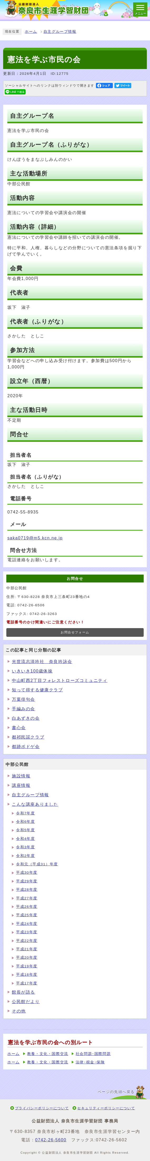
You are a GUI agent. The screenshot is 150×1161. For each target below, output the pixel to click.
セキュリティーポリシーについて (106, 1108)
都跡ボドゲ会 (26, 746)
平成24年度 (26, 924)
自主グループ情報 (59, 32)
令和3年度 (25, 847)
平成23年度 (26, 932)
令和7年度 (25, 813)
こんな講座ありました (35, 804)
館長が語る (23, 992)
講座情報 (21, 785)
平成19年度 (26, 966)
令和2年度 (25, 856)
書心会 (19, 727)
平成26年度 (26, 907)
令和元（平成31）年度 (37, 864)
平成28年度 (26, 890)
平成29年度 (26, 881)
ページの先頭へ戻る (116, 1092)
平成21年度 (26, 949)
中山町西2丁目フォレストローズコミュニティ (60, 680)
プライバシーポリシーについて (42, 1108)
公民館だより (26, 1001)
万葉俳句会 (23, 699)
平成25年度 (26, 915)
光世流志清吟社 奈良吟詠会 (42, 661)
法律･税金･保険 (90, 1062)
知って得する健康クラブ (37, 690)
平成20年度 (26, 957)
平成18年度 (26, 975)
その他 (19, 1011)
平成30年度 (26, 872)
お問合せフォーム (75, 632)
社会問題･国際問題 (93, 1054)
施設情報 (21, 776)
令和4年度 (25, 839)
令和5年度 (25, 830)
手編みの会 (23, 709)
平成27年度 (26, 898)
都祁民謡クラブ (28, 737)
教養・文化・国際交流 (47, 1054)
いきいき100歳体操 (32, 671)
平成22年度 (26, 941)
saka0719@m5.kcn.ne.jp (35, 538)
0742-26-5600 (50, 1140)
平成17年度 (26, 983)
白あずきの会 (26, 718)
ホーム (31, 32)
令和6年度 (25, 822)
